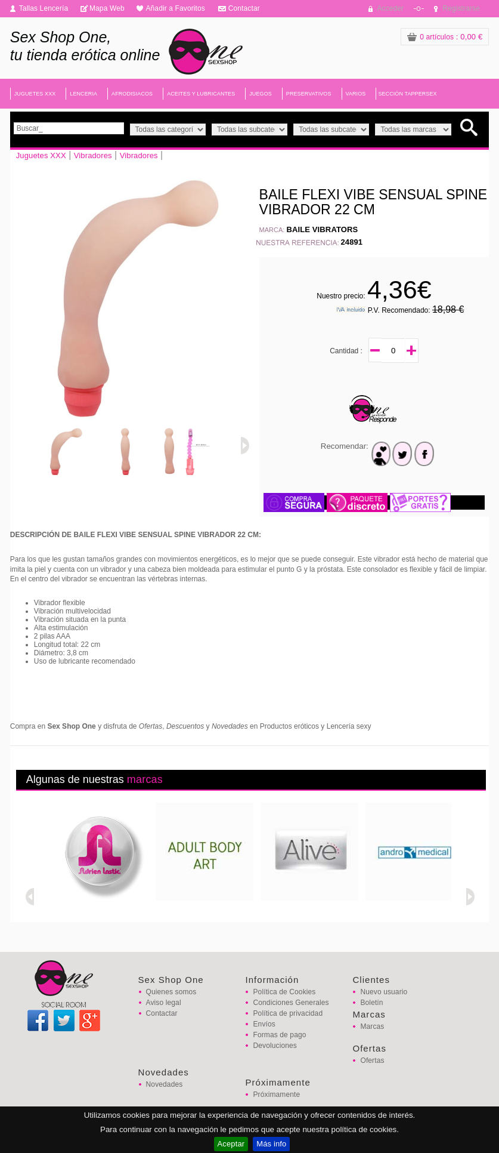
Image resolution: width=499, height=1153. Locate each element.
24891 (351, 242)
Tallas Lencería (44, 8)
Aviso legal (163, 1002)
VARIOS (356, 94)
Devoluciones (274, 1045)
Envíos (264, 1024)
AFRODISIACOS (132, 94)
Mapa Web (107, 8)
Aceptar (231, 1143)
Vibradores (93, 155)
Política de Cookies (284, 992)
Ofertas (372, 1060)
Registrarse (461, 8)
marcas (145, 779)
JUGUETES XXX (35, 94)
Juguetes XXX (41, 155)
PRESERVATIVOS (308, 94)
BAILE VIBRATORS (322, 229)
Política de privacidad (288, 1013)
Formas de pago (279, 1035)
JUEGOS (260, 94)
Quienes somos (171, 992)
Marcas (372, 1026)
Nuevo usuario (383, 992)
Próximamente (276, 1094)
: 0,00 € (444, 36)
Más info (271, 1143)
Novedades (164, 1084)
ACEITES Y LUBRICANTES (201, 94)
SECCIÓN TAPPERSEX (407, 94)
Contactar (244, 8)
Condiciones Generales (290, 1002)
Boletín (371, 1002)
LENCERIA (83, 94)
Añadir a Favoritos (175, 8)
